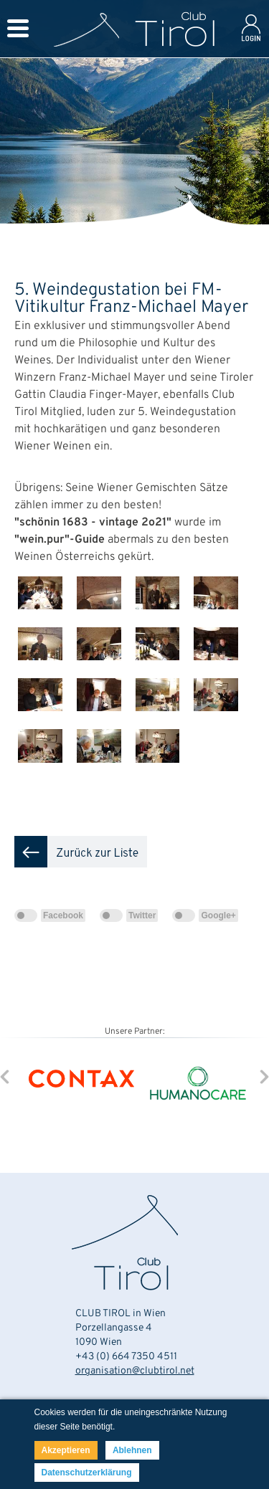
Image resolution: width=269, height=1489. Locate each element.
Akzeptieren (66, 1450)
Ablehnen (132, 1450)
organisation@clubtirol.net (134, 1371)
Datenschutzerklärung (87, 1472)
